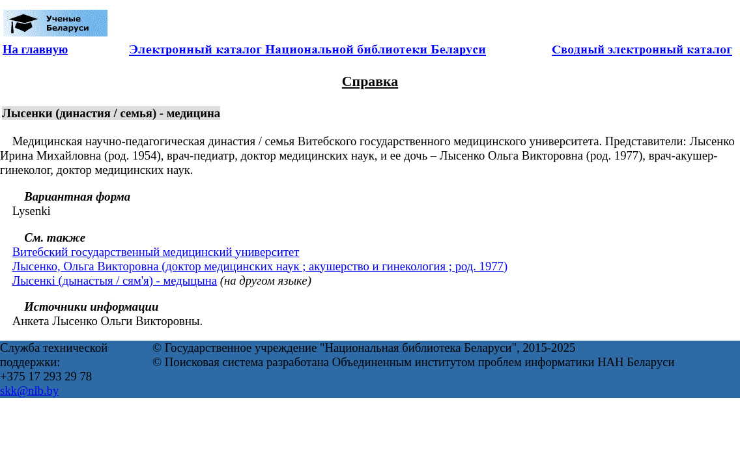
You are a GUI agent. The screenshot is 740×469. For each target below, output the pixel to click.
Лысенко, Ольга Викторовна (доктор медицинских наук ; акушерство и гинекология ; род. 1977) (259, 266)
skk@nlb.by (29, 390)
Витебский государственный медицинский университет (156, 252)
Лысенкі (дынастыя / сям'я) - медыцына (114, 280)
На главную (35, 49)
